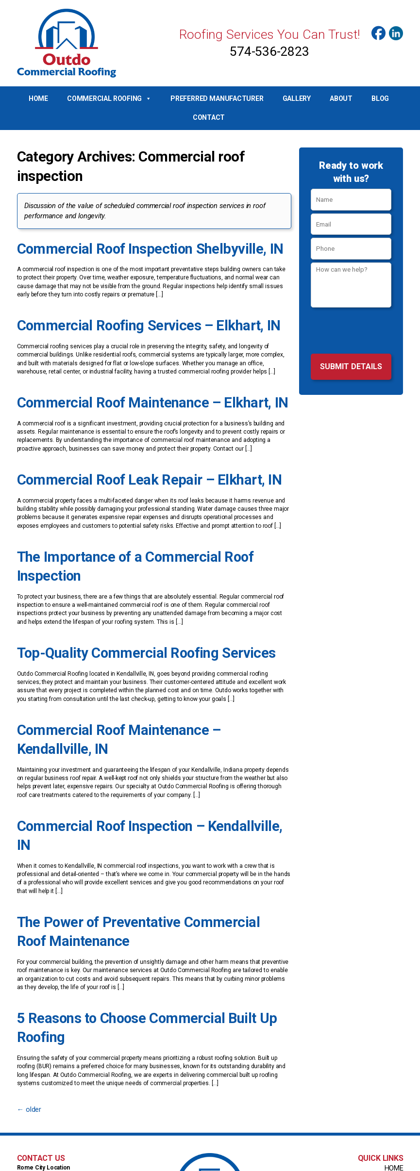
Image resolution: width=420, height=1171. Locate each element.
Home (38, 98)
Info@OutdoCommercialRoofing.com (210, 1135)
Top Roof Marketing (293, 1163)
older (27, 996)
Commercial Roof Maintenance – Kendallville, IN (140, 690)
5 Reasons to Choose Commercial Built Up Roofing (146, 926)
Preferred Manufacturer (216, 98)
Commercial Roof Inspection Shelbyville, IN (126, 247)
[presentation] (351, 332)
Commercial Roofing (109, 98)
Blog (380, 98)
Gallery (297, 98)
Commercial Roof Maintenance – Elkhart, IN (129, 395)
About (341, 98)
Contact (209, 117)
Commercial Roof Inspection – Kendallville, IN (134, 763)
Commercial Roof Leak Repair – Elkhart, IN (126, 468)
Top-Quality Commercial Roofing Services (123, 616)
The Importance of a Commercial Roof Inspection (143, 542)
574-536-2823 (269, 51)
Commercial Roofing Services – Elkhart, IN (126, 321)
